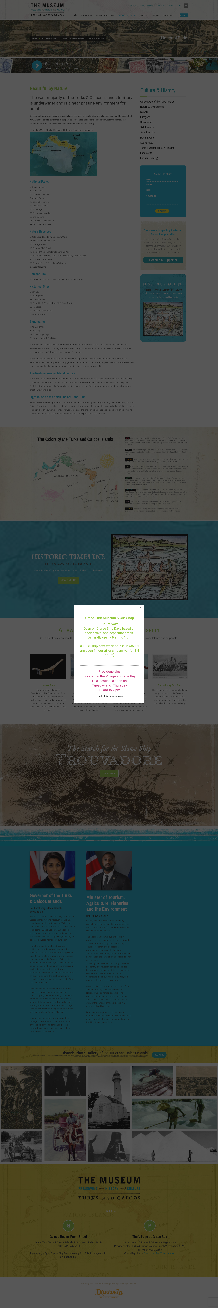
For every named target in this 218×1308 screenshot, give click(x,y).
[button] (141, 607)
